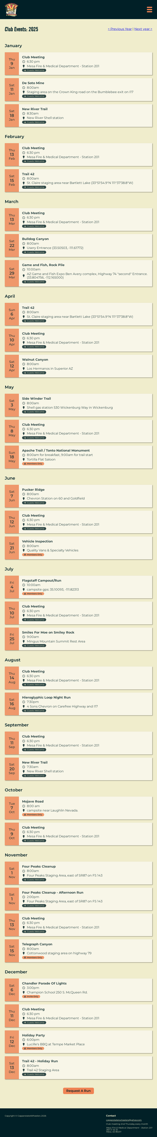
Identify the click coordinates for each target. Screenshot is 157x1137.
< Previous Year (120, 29)
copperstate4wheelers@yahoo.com (124, 1120)
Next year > (143, 29)
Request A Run (78, 1091)
